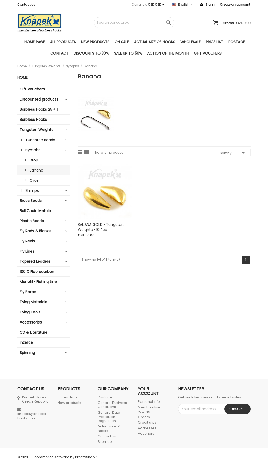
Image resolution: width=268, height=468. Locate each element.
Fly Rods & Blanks (35, 231)
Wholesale (190, 41)
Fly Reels (27, 241)
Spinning (27, 352)
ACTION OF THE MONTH (168, 53)
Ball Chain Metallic (36, 210)
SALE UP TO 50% (128, 53)
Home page (34, 41)
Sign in (211, 4)
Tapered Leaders (35, 261)
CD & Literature (33, 332)
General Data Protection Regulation (109, 417)
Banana (36, 170)
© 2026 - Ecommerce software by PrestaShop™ (57, 456)
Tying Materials (33, 302)
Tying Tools (30, 312)
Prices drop (67, 397)
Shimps (32, 190)
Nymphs (32, 150)
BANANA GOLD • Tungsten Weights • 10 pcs (101, 227)
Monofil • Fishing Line (38, 281)
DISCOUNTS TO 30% (91, 53)
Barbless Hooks (33, 119)
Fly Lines (27, 251)
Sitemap (105, 441)
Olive (34, 180)
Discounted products (39, 99)
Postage (236, 41)
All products (63, 41)
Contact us (26, 4)
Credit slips (147, 422)
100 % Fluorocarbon (37, 271)
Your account (148, 391)
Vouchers (146, 433)
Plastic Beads (32, 220)
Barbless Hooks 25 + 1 (39, 109)
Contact (59, 53)
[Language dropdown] (182, 4)
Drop (34, 160)
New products (95, 41)
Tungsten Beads (40, 139)
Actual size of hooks (154, 41)
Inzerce (26, 342)
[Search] (134, 22)
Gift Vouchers (208, 53)
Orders (144, 416)
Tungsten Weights (36, 129)
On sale (122, 41)
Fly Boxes (28, 291)
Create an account (235, 4)
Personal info (149, 401)
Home (22, 77)
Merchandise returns (149, 409)
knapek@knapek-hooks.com (32, 415)
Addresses (147, 428)
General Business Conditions (112, 404)
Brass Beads (31, 200)
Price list (214, 41)
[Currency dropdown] (156, 4)
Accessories (31, 322)
